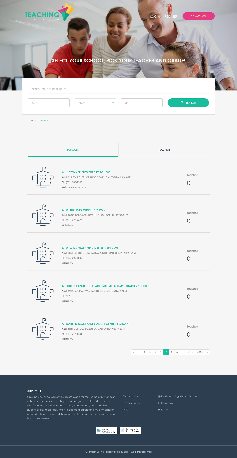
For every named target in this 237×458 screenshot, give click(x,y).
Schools (73, 149)
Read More (43, 418)
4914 (190, 352)
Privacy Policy (131, 403)
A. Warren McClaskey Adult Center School (95, 324)
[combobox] (95, 102)
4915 (200, 352)
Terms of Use (130, 396)
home (33, 119)
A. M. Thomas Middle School (84, 210)
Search (188, 102)
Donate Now (198, 16)
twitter (163, 409)
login (155, 16)
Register (171, 16)
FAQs (126, 409)
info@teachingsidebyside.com (178, 396)
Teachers (164, 149)
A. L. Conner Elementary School (87, 172)
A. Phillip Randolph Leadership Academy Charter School (106, 286)
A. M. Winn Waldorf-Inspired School (90, 248)
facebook (165, 403)
